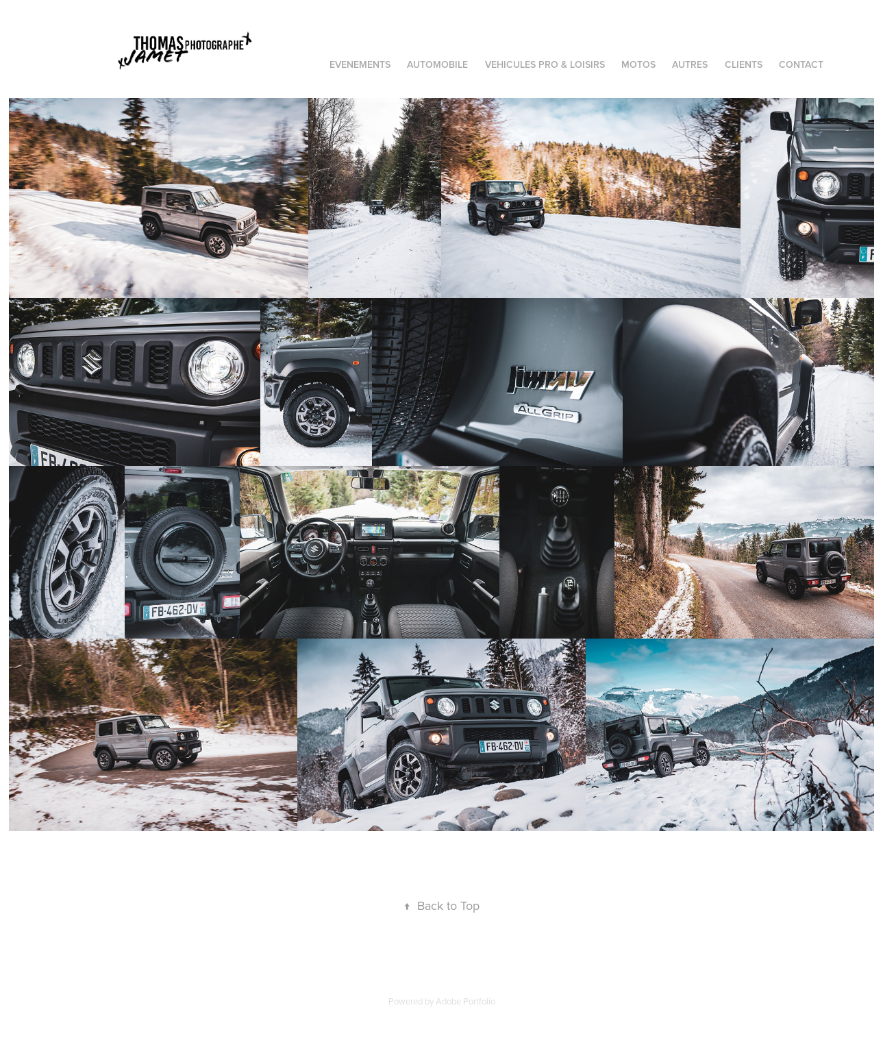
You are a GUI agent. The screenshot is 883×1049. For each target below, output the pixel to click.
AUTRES (690, 64)
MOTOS (638, 64)
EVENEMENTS (359, 64)
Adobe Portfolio (465, 1001)
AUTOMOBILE (437, 64)
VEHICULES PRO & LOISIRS (545, 64)
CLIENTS (743, 64)
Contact (801, 64)
